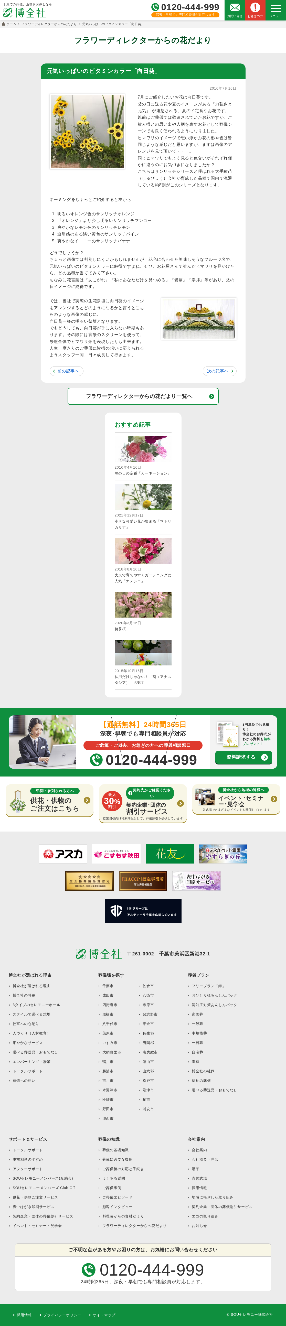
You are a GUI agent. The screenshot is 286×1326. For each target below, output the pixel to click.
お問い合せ (234, 16)
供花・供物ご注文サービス (35, 1197)
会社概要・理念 (205, 1159)
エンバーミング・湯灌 (32, 1062)
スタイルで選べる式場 (32, 1014)
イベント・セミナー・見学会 (37, 1226)
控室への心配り (26, 1024)
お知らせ (199, 1226)
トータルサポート (28, 1071)
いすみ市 (110, 1043)
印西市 (108, 1118)
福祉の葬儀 (201, 1081)
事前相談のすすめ (28, 1159)
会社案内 (199, 1150)
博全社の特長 (24, 995)
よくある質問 (113, 1178)
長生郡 (148, 1033)
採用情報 (199, 1188)
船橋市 (108, 1014)
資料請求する (241, 757)
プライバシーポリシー (62, 1315)
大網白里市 (111, 1052)
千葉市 (108, 986)
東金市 (148, 1024)
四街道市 (110, 1005)
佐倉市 (148, 986)
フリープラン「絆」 (209, 986)
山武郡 (148, 1071)
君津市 (148, 1090)
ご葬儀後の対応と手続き (123, 1169)
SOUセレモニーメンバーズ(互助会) (43, 1178)
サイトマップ (104, 1315)
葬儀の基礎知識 (115, 1150)
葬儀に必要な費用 (117, 1159)
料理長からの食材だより (123, 1216)
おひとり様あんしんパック (214, 995)
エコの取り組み (205, 1216)
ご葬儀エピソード (117, 1197)
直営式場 (199, 1178)
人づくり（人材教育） (32, 1033)
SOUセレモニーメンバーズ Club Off (44, 1188)
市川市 (108, 1081)
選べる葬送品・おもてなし (35, 1052)
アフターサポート (28, 1169)
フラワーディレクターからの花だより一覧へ (139, 396)
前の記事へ (68, 371)
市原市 (148, 1005)
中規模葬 (199, 1033)
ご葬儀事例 (111, 1188)
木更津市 (110, 1090)
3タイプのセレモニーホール (36, 1005)
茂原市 (108, 1033)
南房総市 (150, 1052)
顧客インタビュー (117, 1207)
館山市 (148, 1062)
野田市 (108, 1109)
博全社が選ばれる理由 (32, 986)
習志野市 (150, 1014)
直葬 (195, 1062)
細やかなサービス (28, 1043)
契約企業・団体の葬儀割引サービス (43, 1216)
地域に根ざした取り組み (213, 1197)
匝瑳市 (108, 1099)
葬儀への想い (24, 1081)
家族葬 (197, 1014)
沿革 (195, 1169)
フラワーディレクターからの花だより (134, 1226)
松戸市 (148, 1081)
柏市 (146, 1099)
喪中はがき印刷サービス (34, 1207)
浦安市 (148, 1109)
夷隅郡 (148, 1043)
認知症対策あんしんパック (214, 1005)
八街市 (148, 995)
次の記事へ (218, 371)
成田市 (108, 995)
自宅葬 (197, 1052)
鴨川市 (108, 1062)
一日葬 (197, 1043)
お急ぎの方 (255, 16)
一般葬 (197, 1024)
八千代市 (110, 1024)
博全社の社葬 (203, 1071)
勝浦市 (108, 1071)
